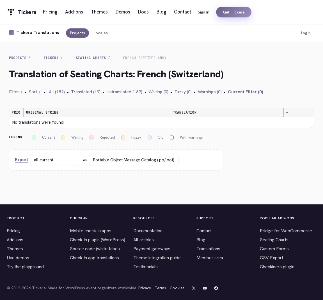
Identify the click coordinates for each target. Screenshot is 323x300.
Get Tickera (234, 12)
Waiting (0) (158, 92)
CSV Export (271, 258)
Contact (204, 231)
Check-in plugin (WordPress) (97, 240)
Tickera (51, 58)
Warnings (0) (210, 92)
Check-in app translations (94, 258)
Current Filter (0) (245, 92)
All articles (143, 240)
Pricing (13, 231)
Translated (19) (85, 92)
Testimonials (145, 267)
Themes (15, 249)
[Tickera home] (21, 12)
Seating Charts (91, 58)
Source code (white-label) (95, 249)
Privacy (144, 287)
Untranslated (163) (124, 92)
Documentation (147, 231)
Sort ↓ (34, 92)
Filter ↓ (15, 92)
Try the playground (25, 267)
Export (21, 160)
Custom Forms (274, 249)
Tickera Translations (37, 32)
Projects (77, 32)
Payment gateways (151, 249)
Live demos (18, 258)
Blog (200, 240)
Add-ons (15, 240)
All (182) (57, 92)
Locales (100, 32)
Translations (208, 249)
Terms (160, 287)
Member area (209, 258)
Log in (306, 33)
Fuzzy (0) (183, 92)
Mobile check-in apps (90, 231)
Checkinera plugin (277, 267)
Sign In (203, 12)
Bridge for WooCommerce (286, 231)
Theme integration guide (157, 258)
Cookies (177, 287)
